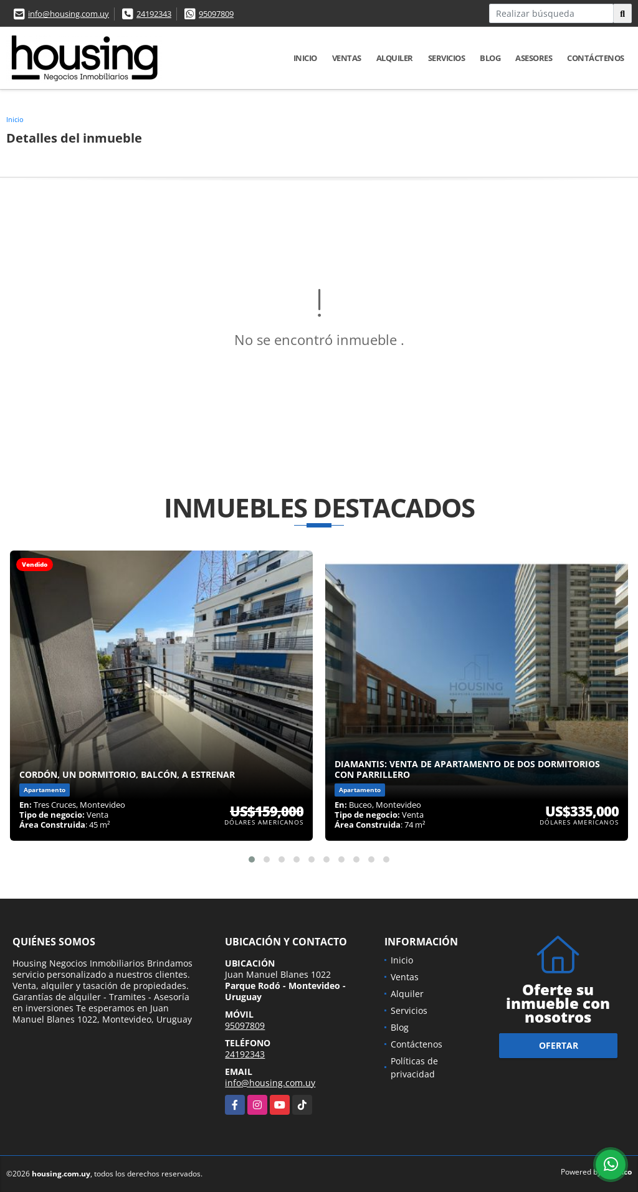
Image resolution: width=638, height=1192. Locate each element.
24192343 (153, 13)
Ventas (346, 58)
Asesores (533, 58)
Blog (490, 58)
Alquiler (394, 58)
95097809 (216, 13)
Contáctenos (595, 58)
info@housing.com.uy (68, 13)
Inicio (305, 58)
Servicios (446, 58)
